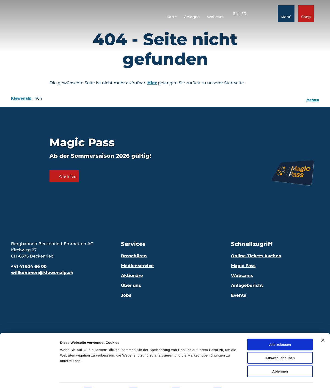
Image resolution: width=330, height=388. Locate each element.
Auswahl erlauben (280, 345)
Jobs (126, 295)
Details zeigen (243, 379)
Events (238, 295)
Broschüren (134, 255)
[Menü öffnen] (284, 15)
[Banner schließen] (322, 327)
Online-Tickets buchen (256, 255)
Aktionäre (132, 275)
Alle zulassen (280, 332)
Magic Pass (243, 265)
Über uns (131, 285)
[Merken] (312, 98)
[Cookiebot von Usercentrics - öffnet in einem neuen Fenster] (30, 379)
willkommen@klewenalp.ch (42, 272)
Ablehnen (280, 359)
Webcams (242, 275)
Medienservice (137, 265)
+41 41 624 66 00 (29, 266)
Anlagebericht (247, 285)
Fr (241, 16)
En (233, 16)
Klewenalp (21, 98)
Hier (152, 82)
